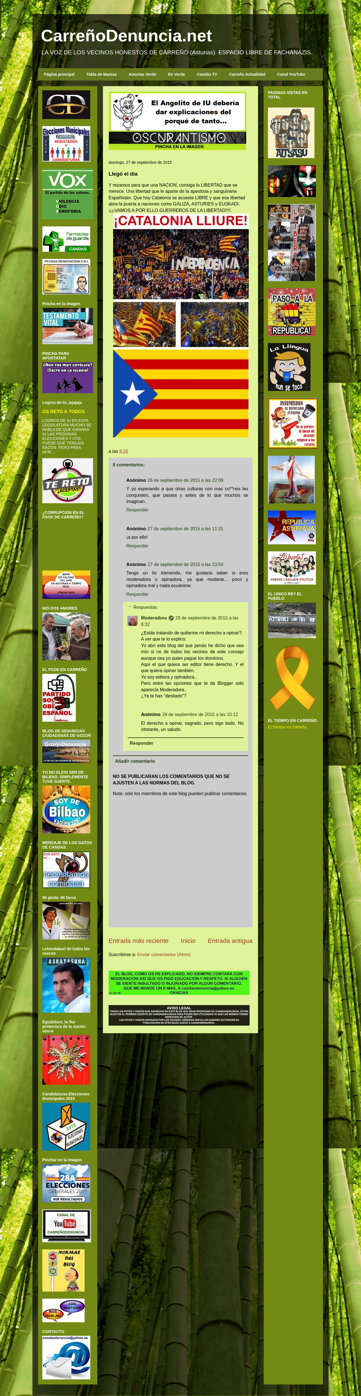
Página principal (59, 74)
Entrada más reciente (139, 940)
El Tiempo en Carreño (287, 727)
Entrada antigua (230, 940)
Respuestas (145, 607)
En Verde (176, 74)
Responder (137, 509)
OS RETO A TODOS (63, 411)
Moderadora (154, 618)
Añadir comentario (135, 761)
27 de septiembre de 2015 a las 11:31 (185, 528)
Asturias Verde (142, 74)
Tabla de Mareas (101, 74)
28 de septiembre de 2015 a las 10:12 (200, 714)
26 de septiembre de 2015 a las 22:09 (185, 480)
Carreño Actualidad (247, 74)
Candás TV (207, 74)
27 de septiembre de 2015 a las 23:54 (185, 564)
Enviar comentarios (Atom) (163, 954)
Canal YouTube (291, 74)
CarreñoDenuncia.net (126, 35)
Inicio (188, 940)
